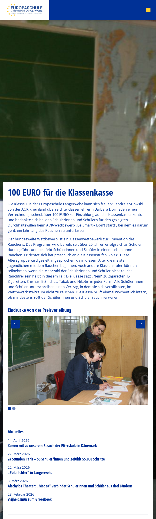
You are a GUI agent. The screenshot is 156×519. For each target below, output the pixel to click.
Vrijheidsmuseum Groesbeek (29, 499)
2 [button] (13, 408)
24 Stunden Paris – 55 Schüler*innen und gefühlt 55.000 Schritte (56, 459)
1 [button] (9, 408)
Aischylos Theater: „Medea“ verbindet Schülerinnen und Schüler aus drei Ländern (70, 486)
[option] (78, 360)
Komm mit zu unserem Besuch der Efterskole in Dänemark (52, 445)
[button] (15, 324)
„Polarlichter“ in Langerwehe (30, 472)
